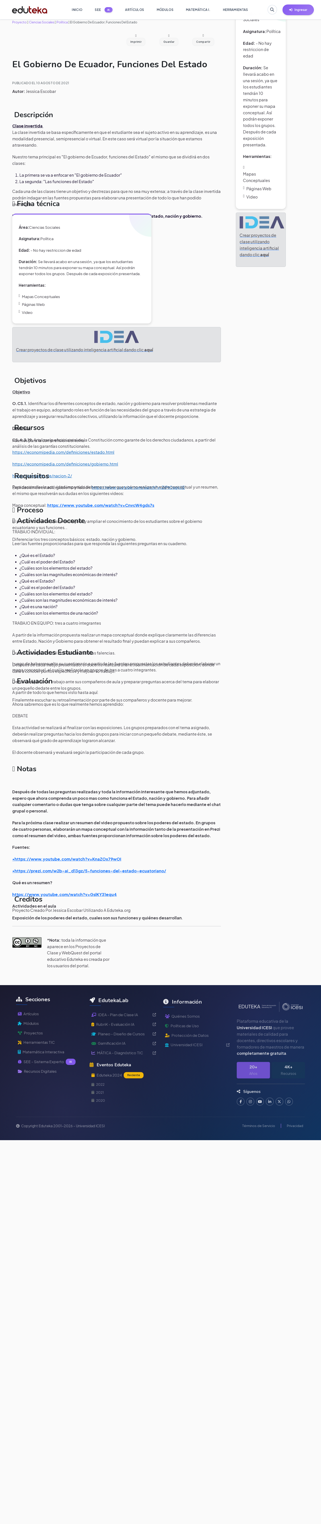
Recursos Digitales (39, 1105)
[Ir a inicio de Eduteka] (29, 10)
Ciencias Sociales (41, 22)
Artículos (29, 1045)
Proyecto (19, 22)
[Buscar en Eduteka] (271, 9)
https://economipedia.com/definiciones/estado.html (63, 464)
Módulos (29, 1055)
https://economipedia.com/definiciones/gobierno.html (65, 476)
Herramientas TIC (37, 1075)
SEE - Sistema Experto (47, 1095)
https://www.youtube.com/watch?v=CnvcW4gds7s (100, 517)
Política (62, 22)
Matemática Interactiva (42, 1085)
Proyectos (30, 1065)
